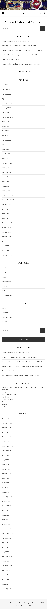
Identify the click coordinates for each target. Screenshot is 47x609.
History (4, 277)
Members (5, 397)
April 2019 (5, 186)
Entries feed (6, 313)
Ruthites (5, 291)
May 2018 (5, 218)
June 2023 (5, 122)
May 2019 (5, 181)
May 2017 (5, 250)
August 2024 (6, 94)
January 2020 (6, 168)
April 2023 (5, 131)
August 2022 (6, 140)
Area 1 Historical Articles (10, 394)
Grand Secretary (7, 402)
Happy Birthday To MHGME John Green (15, 41)
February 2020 (7, 163)
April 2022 (5, 149)
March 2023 (6, 135)
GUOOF (4, 272)
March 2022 (6, 154)
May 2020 (5, 158)
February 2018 (7, 223)
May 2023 (5, 126)
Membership (6, 282)
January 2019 (6, 191)
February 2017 (7, 255)
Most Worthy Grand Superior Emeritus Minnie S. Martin (21, 64)
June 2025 (5, 85)
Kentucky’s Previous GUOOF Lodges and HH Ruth (19, 46)
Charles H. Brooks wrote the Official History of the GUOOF (22, 50)
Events (4, 268)
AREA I (4, 392)
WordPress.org (7, 322)
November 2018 (7, 195)
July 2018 (5, 209)
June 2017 (5, 246)
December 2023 (7, 112)
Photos (4, 404)
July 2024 (5, 99)
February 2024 (7, 103)
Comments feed (7, 317)
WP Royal (28, 605)
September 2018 (8, 200)
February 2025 (7, 89)
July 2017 (5, 241)
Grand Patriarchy (8, 399)
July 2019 (5, 177)
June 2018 (5, 214)
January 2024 (6, 108)
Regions (5, 286)
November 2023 (7, 117)
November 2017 (7, 227)
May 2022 (5, 145)
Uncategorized (7, 295)
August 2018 (6, 204)
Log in (4, 308)
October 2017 (7, 232)
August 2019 (6, 172)
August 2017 (6, 237)
